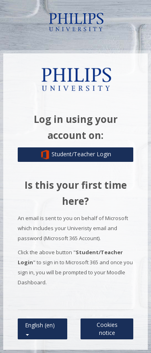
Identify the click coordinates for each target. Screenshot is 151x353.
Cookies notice (107, 329)
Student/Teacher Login (75, 154)
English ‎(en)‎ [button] (40, 323)
